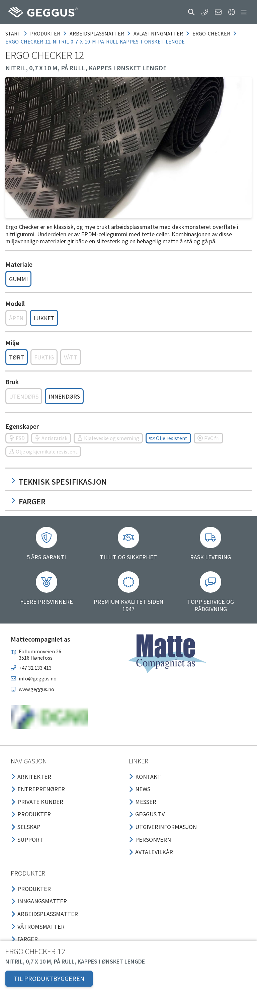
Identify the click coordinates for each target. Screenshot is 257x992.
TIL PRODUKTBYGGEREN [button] (49, 978)
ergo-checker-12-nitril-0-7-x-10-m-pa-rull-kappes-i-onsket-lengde (95, 41)
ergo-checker (211, 33)
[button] (191, 12)
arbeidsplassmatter (97, 33)
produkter (45, 33)
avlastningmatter (158, 33)
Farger (28, 501)
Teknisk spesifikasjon (59, 482)
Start (13, 33)
